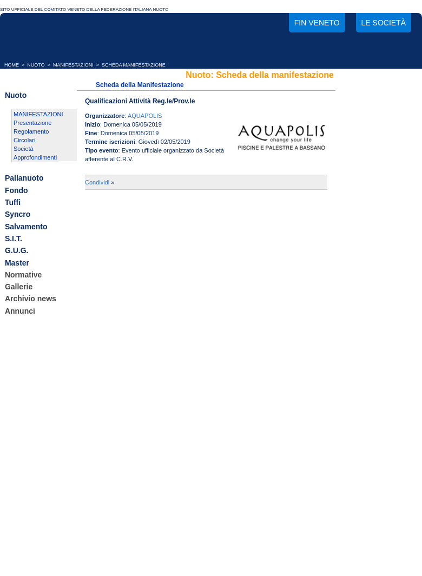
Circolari (24, 140)
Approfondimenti (35, 157)
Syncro (17, 214)
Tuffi (13, 202)
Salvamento (26, 226)
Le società (383, 22)
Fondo (16, 190)
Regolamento (31, 131)
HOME (11, 65)
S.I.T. (13, 238)
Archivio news (30, 299)
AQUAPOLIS (145, 115)
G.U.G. (17, 251)
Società (24, 148)
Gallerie (18, 286)
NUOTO (35, 65)
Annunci (20, 311)
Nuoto (16, 95)
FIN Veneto (317, 22)
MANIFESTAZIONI (73, 65)
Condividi (97, 182)
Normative (23, 274)
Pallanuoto (24, 178)
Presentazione (32, 123)
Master (17, 263)
